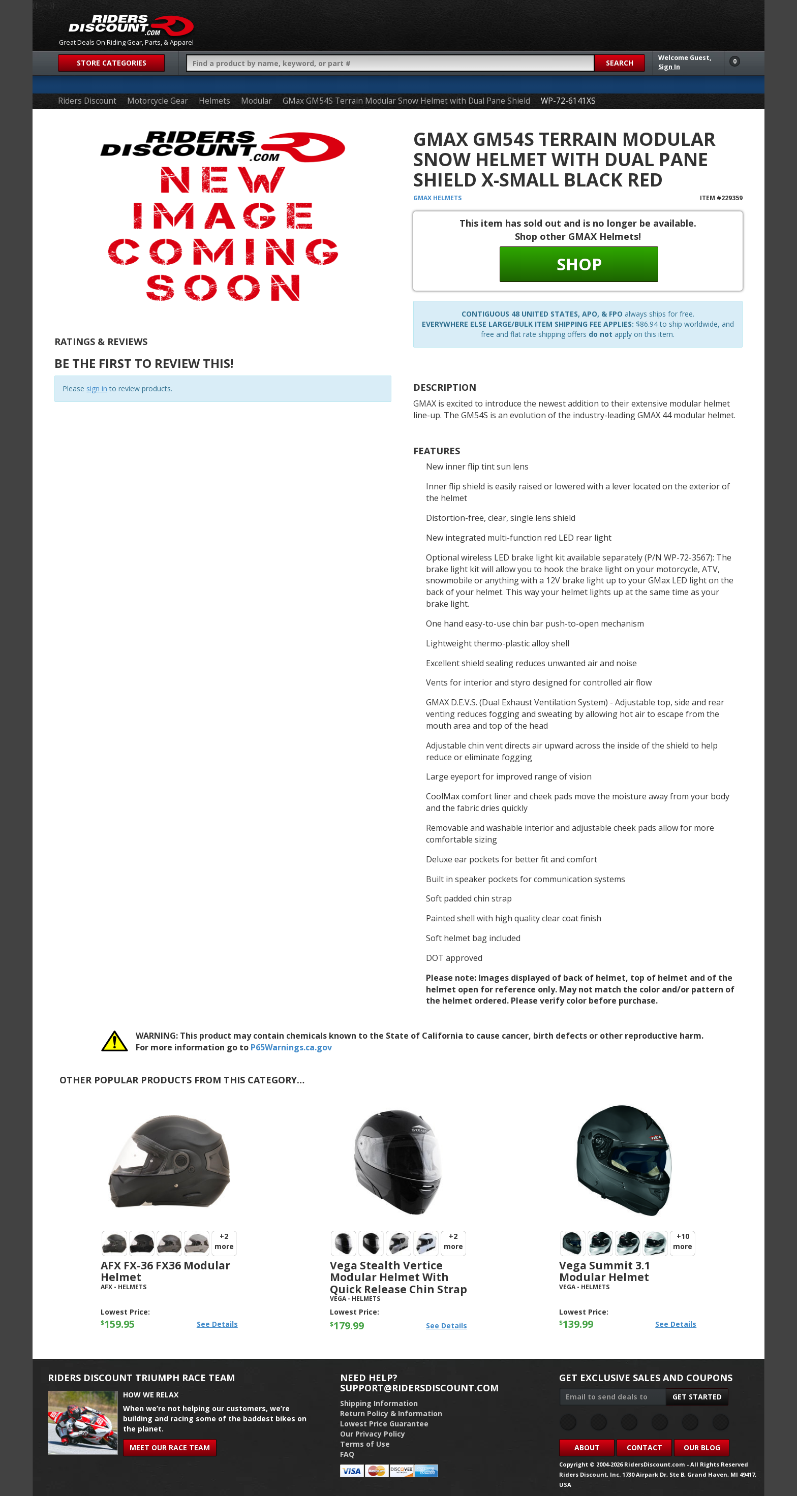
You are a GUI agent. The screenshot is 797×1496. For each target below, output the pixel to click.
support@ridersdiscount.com (419, 1388)
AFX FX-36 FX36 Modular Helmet (165, 1271)
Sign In (669, 67)
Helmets (214, 101)
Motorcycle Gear (157, 101)
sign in (96, 388)
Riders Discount (87, 101)
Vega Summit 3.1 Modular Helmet (604, 1271)
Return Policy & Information (391, 1413)
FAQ (347, 1454)
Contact (644, 1447)
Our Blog (702, 1447)
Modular (256, 101)
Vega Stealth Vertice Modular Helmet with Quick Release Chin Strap (398, 1277)
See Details (217, 1324)
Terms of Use (365, 1444)
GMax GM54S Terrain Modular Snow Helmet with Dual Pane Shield (406, 101)
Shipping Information (379, 1403)
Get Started (697, 1396)
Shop (579, 264)
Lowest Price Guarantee (384, 1423)
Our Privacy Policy (372, 1434)
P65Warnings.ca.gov (291, 1047)
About (587, 1447)
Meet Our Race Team (170, 1447)
